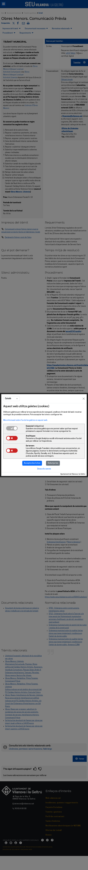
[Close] (84, 399)
